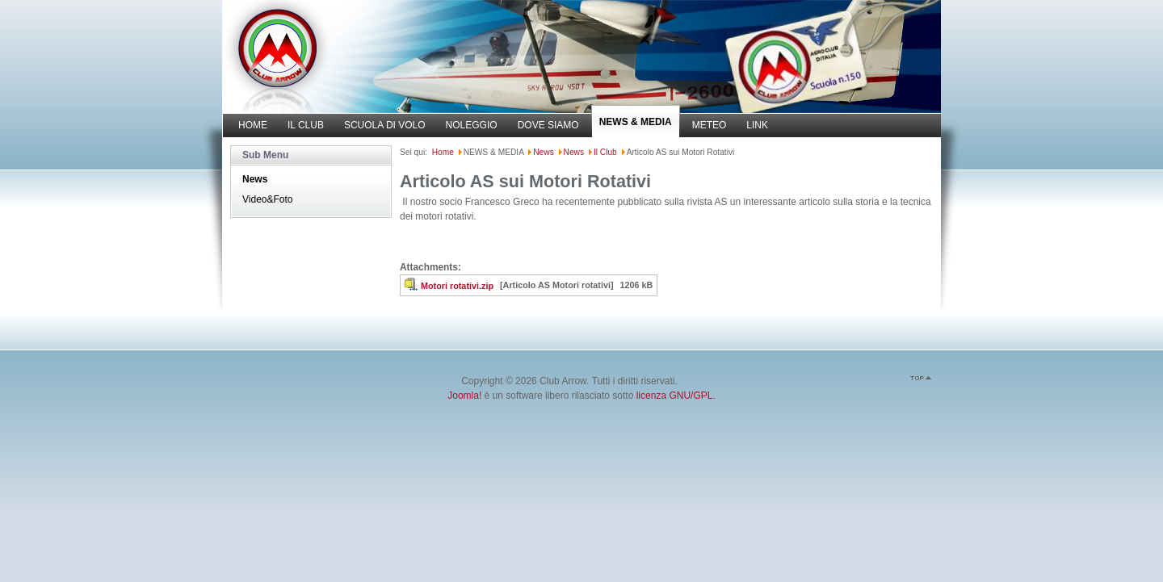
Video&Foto (267, 199)
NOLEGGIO (472, 125)
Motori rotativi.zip (457, 286)
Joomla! (464, 395)
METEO (709, 125)
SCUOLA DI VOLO (385, 125)
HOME (252, 125)
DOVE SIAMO (548, 125)
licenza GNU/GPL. (676, 395)
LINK (757, 125)
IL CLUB (306, 125)
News (254, 179)
